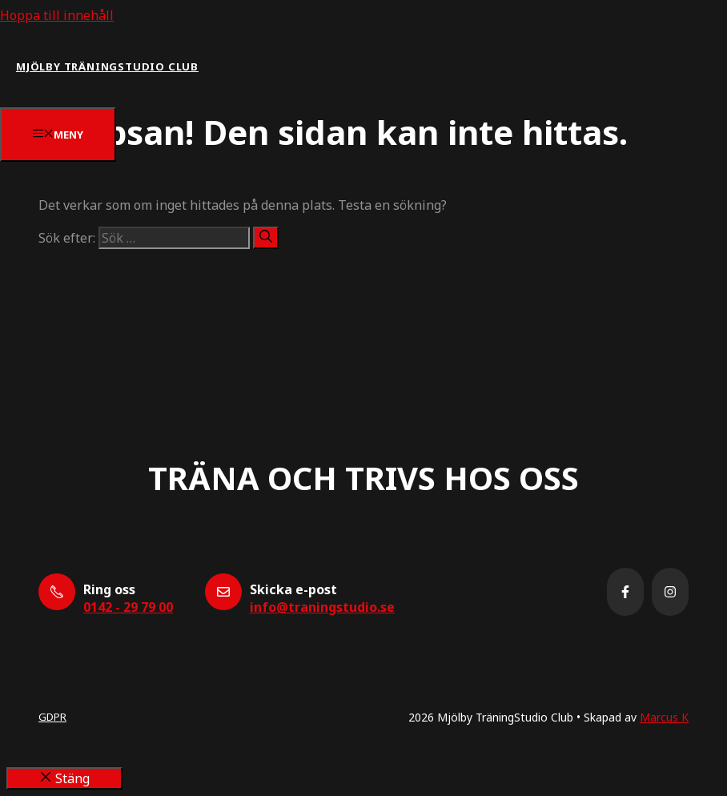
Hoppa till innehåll (57, 15)
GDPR (52, 717)
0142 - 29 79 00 (128, 607)
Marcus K (664, 717)
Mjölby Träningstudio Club (107, 66)
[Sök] (266, 238)
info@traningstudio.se (322, 607)
